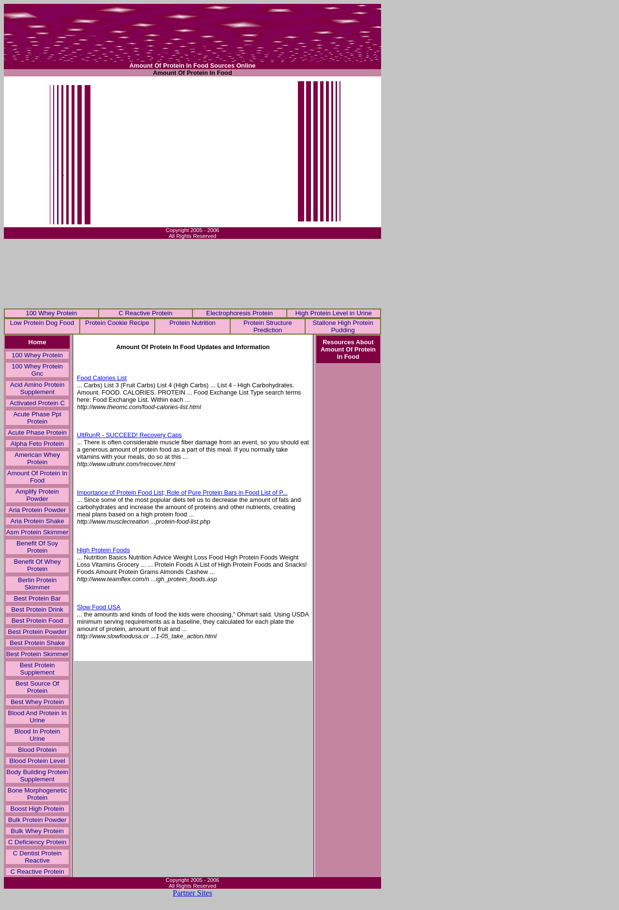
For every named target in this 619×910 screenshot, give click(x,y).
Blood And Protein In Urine (37, 716)
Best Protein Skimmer (37, 654)
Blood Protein (37, 749)
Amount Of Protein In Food (37, 477)
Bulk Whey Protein (37, 831)
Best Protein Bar (37, 598)
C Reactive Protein (145, 313)
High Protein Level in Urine (333, 313)
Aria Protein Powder (37, 510)
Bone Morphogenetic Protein (37, 794)
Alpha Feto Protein (37, 443)
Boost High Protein (37, 808)
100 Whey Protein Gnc (37, 370)
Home (37, 342)
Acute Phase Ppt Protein (37, 418)
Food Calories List (102, 378)
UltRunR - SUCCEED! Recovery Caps (129, 435)
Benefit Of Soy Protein (37, 547)
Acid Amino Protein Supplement (37, 388)
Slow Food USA (98, 607)
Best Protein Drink (37, 609)
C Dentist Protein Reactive (37, 857)
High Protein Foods (103, 550)
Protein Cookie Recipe (117, 322)
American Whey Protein (37, 458)
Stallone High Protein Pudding (343, 326)
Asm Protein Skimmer (37, 532)
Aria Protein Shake (37, 521)
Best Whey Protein (37, 701)
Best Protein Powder (37, 631)
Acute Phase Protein (37, 432)
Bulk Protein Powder (37, 819)
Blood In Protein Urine (37, 735)
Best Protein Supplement (37, 668)
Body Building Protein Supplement (37, 775)
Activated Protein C (37, 403)
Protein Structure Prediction (268, 326)
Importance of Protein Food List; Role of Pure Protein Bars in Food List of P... (182, 492)
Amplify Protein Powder (37, 495)
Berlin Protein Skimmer (37, 583)
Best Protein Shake (37, 642)
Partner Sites (192, 893)
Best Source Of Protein (37, 687)
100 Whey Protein (51, 313)
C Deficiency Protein (37, 842)
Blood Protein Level (37, 760)
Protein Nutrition (192, 322)
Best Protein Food (37, 620)
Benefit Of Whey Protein (37, 565)
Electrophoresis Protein (239, 313)
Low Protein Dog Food (42, 322)
